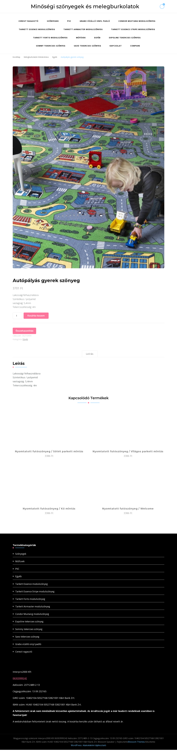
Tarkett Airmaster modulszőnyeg (83, 29)
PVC (69, 21)
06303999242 (20, 683)
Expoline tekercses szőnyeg (125, 37)
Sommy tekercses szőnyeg (50, 46)
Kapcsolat (116, 46)
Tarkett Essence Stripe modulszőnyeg (133, 29)
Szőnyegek (53, 21)
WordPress (76, 750)
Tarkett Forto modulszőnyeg (50, 37)
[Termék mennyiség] (17, 315)
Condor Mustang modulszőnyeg (136, 21)
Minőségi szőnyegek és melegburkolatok (85, 6)
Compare (135, 46)
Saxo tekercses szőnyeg (87, 46)
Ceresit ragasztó (28, 21)
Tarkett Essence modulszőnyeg (37, 29)
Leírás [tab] (89, 354)
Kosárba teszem (36, 315)
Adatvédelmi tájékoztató (94, 750)
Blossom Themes (136, 747)
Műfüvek (81, 37)
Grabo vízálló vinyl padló (95, 21)
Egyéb (97, 37)
